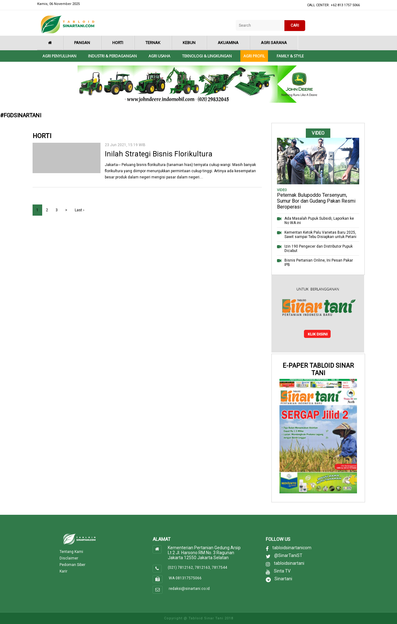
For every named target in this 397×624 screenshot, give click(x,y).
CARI (295, 25)
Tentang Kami (71, 552)
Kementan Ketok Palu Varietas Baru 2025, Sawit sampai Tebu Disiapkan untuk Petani (320, 234)
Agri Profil (254, 56)
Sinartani (283, 578)
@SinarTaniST (288, 555)
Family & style (290, 56)
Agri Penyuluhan (59, 56)
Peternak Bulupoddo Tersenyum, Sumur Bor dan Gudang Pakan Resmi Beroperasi (316, 201)
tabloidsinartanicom (291, 547)
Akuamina (228, 42)
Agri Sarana (274, 42)
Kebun (189, 42)
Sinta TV (282, 570)
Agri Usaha (159, 56)
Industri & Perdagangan (112, 56)
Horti (117, 42)
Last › (79, 210)
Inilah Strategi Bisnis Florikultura (158, 154)
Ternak (152, 42)
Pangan (82, 42)
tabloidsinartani (289, 563)
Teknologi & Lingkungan (207, 56)
